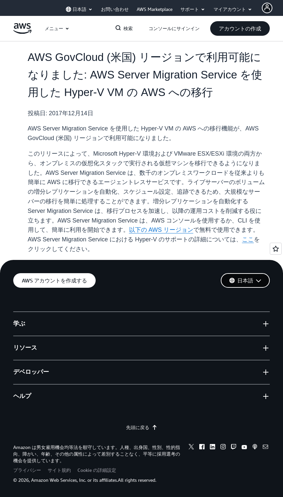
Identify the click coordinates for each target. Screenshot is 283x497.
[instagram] (223, 447)
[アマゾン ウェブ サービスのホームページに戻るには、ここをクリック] (22, 32)
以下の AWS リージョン (161, 229)
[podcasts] (255, 447)
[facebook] (202, 447)
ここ (248, 239)
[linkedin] (212, 447)
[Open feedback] (276, 249)
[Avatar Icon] (267, 8)
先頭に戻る (141, 427)
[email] (265, 447)
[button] (240, 28)
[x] (191, 447)
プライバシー (27, 470)
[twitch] (233, 447)
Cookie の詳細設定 (96, 470)
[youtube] (244, 447)
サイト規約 (59, 470)
